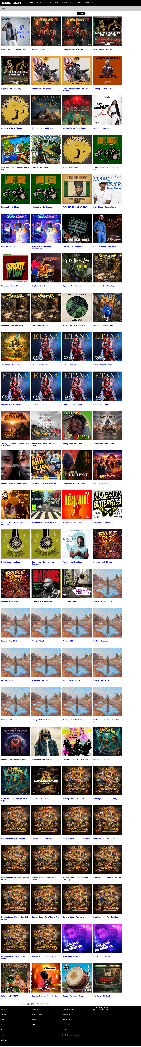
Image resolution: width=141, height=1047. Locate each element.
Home (31, 2)
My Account (89, 2)
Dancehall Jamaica (68, 1009)
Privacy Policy (36, 1009)
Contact (34, 1020)
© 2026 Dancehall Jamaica (70, 1035)
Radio (79, 2)
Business (4, 1040)
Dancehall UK (66, 1020)
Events (56, 2)
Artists (64, 2)
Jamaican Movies (67, 1025)
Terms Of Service (37, 1014)
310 (42, 1004)
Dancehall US (66, 1014)
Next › (46, 1004)
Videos (48, 2)
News (72, 2)
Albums (3, 1014)
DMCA (34, 1025)
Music (39, 2)
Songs (3, 1009)
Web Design (66, 1030)
